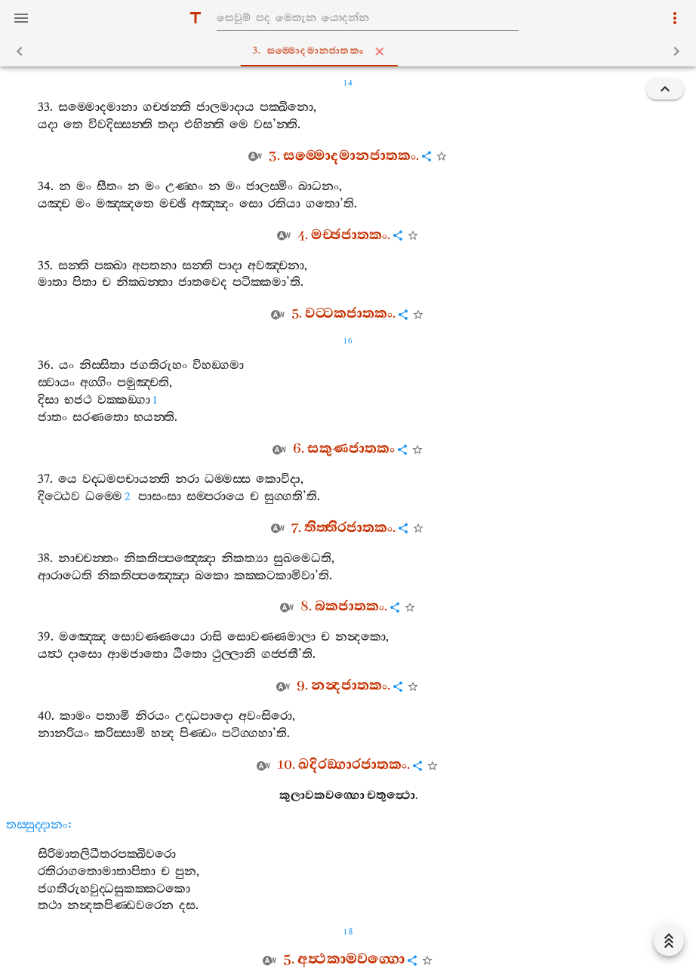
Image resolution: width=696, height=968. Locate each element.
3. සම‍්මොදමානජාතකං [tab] (351, 51)
